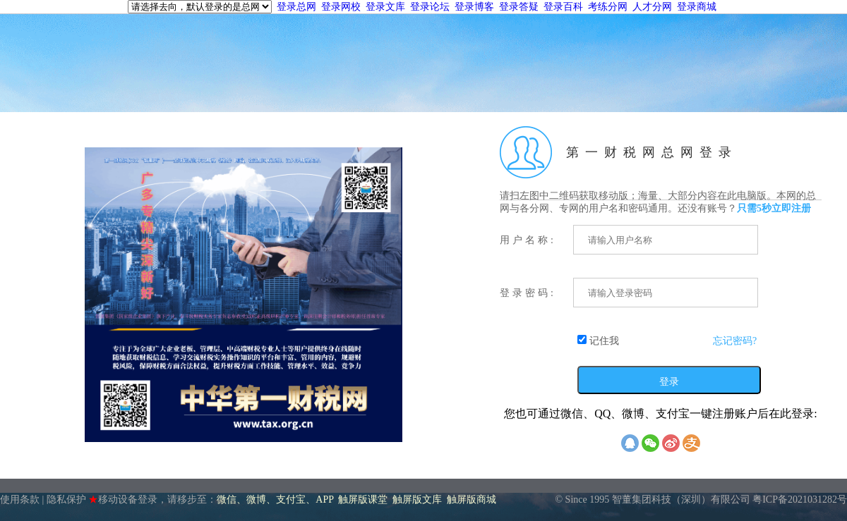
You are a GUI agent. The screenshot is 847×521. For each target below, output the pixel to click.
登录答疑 (519, 6)
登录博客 (474, 6)
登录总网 (296, 6)
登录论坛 (430, 6)
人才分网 (652, 6)
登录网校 (341, 6)
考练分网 (607, 6)
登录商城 (696, 6)
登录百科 (563, 6)
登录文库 (385, 6)
